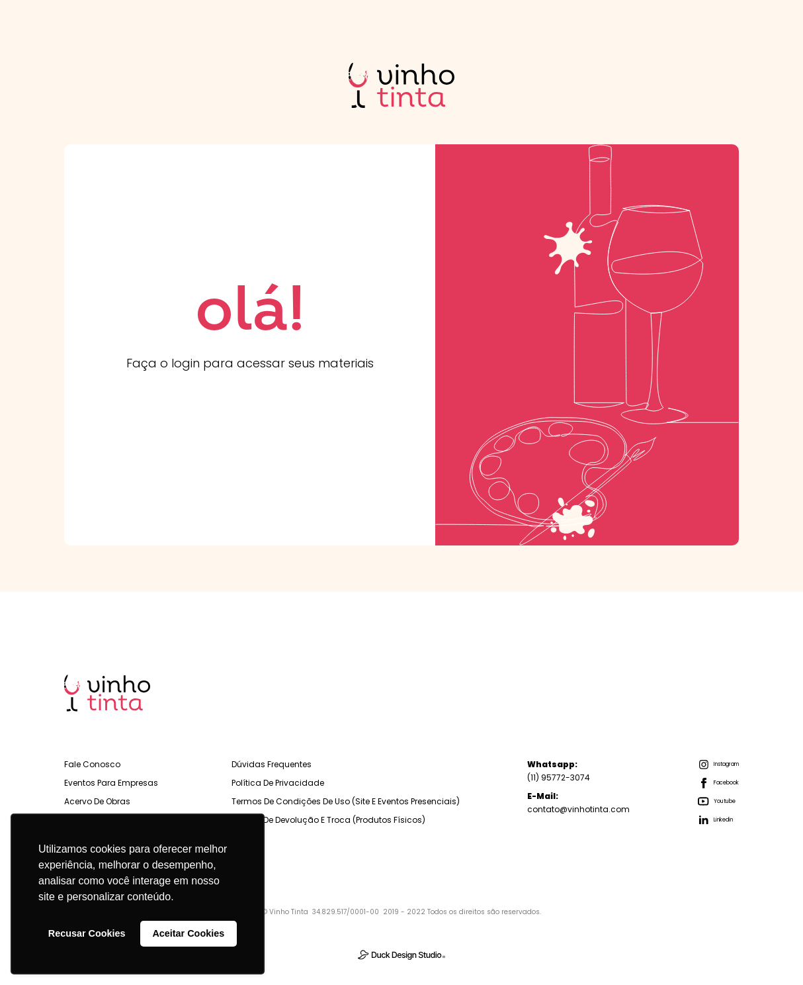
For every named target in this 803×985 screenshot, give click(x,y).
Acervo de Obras (97, 801)
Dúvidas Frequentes (272, 764)
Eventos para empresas (111, 782)
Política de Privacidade (278, 782)
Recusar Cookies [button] (87, 933)
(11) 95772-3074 (558, 771)
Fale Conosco (92, 764)
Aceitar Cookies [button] (188, 933)
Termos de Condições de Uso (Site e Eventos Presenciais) (346, 801)
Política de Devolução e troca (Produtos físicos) (328, 819)
